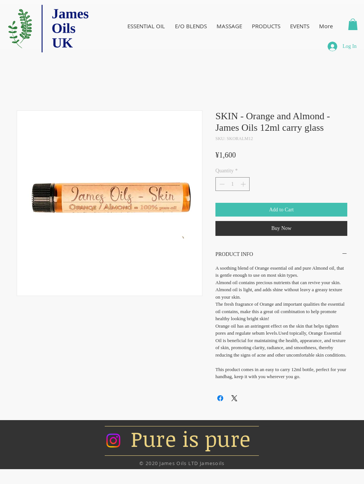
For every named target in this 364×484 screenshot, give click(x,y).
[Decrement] (221, 184)
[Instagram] (113, 440)
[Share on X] (234, 398)
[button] (353, 24)
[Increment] (243, 184)
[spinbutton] (232, 184)
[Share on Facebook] (220, 398)
